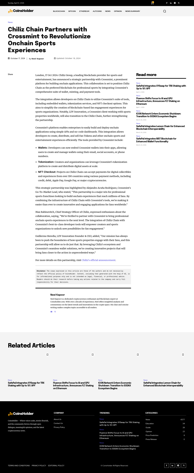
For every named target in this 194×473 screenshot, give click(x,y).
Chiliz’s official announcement (98, 260)
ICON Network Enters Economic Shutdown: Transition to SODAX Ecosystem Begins (114, 386)
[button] (164, 11)
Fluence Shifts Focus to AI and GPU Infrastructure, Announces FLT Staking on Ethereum (158, 101)
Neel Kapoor (38, 59)
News (11, 22)
